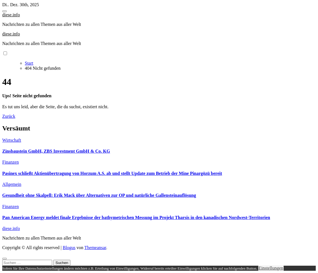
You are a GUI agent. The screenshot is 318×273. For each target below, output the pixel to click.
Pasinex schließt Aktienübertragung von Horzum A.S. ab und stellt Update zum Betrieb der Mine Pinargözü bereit (112, 173)
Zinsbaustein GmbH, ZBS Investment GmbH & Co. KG (56, 151)
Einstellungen (271, 268)
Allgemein (11, 184)
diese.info (11, 14)
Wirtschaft (11, 140)
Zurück (8, 116)
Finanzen (10, 162)
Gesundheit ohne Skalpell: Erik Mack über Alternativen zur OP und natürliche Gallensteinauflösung (99, 195)
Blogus (69, 247)
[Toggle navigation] (4, 11)
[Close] (4, 259)
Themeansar (95, 247)
